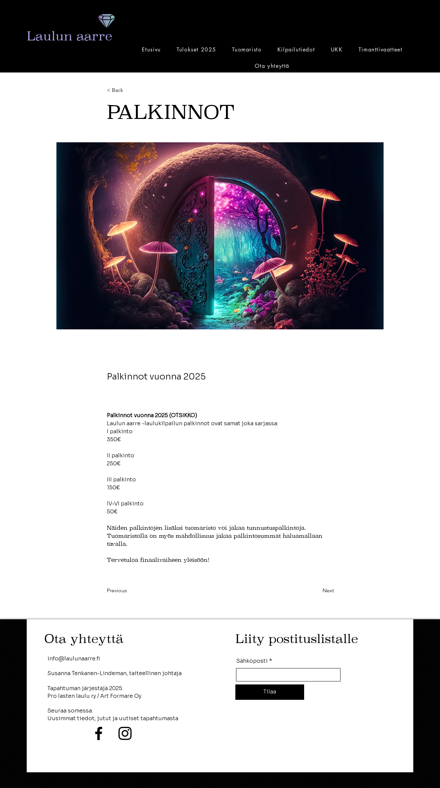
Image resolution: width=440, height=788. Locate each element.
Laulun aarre (69, 35)
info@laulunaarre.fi (73, 658)
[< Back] (129, 90)
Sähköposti (252, 661)
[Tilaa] (269, 692)
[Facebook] (98, 733)
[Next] (317, 591)
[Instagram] (125, 733)
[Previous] (129, 591)
